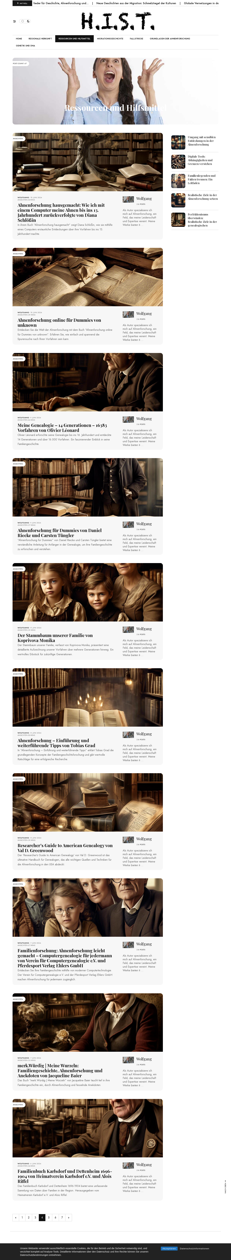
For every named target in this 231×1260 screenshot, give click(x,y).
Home (19, 38)
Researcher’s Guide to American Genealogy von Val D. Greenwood (65, 847)
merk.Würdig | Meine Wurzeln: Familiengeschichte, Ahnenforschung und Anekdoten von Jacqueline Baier (60, 1070)
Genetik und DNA (25, 45)
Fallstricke (136, 38)
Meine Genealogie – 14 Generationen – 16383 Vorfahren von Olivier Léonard (62, 427)
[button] (16, 21)
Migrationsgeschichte (110, 38)
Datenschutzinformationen (194, 1248)
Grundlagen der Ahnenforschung (170, 38)
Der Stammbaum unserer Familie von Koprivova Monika (55, 637)
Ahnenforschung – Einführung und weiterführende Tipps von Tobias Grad (56, 742)
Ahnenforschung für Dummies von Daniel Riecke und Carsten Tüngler (60, 532)
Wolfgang (23, 197)
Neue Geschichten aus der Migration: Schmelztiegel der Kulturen (142, 3)
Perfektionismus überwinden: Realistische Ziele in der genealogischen (202, 220)
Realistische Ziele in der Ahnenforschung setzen (203, 196)
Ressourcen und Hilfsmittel (74, 38)
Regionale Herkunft (40, 38)
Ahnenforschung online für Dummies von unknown (59, 322)
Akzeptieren (169, 1248)
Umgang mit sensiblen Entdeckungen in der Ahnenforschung (202, 140)
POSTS (142, 204)
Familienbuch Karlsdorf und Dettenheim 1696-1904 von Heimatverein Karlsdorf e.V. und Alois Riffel (65, 1176)
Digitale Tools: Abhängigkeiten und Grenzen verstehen (200, 160)
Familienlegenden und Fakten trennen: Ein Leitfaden (201, 179)
